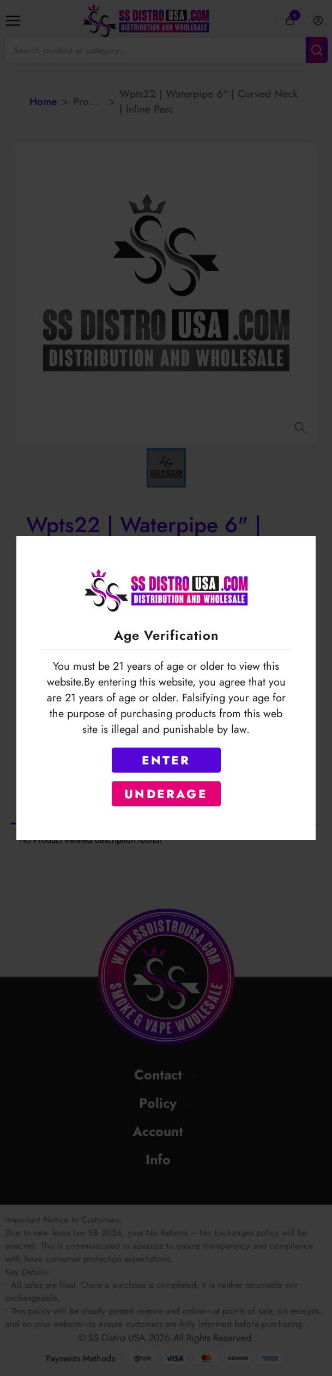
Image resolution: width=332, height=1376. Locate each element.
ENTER (166, 760)
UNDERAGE (166, 794)
